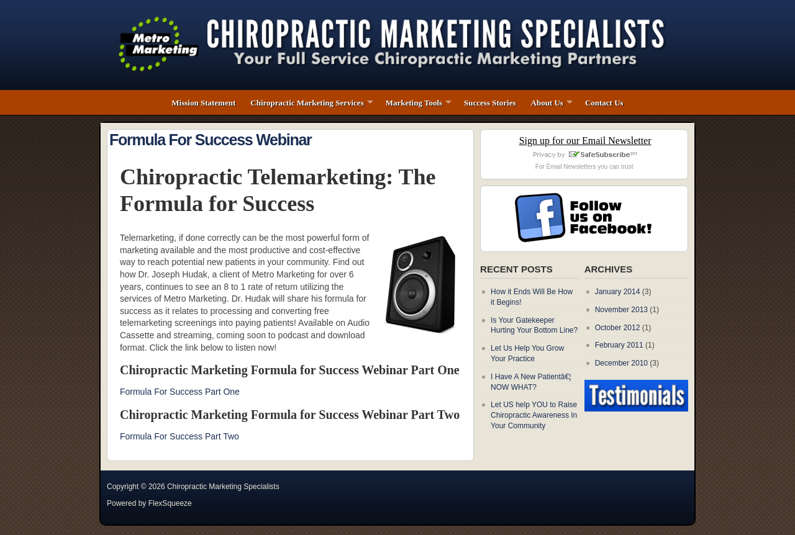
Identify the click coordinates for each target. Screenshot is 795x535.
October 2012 (617, 327)
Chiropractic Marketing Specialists (223, 486)
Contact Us (604, 102)
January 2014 (617, 291)
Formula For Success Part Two (179, 436)
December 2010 (621, 363)
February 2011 (619, 345)
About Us (547, 102)
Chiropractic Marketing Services (306, 102)
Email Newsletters (571, 166)
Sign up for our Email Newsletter (585, 140)
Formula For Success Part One (180, 392)
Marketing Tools (414, 102)
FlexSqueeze (170, 503)
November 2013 (621, 309)
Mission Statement (203, 102)
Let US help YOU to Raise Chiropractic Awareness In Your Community (534, 415)
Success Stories (490, 102)
